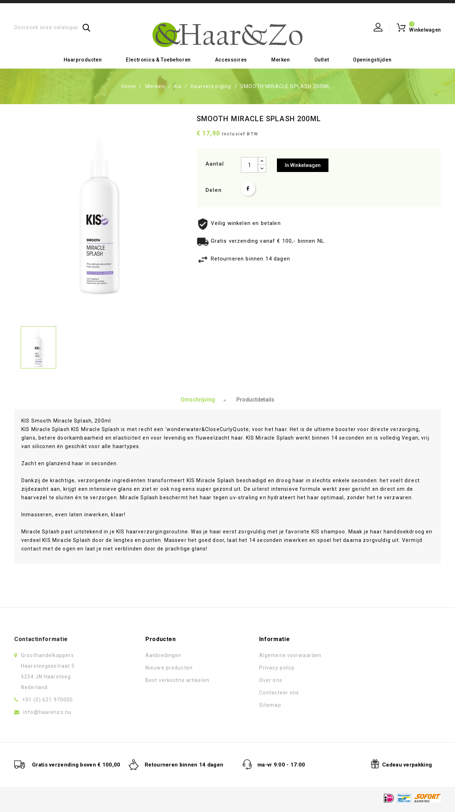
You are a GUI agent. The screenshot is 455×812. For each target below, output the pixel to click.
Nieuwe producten (169, 668)
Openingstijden (372, 60)
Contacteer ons (279, 692)
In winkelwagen (303, 165)
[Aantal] (249, 165)
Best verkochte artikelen (177, 680)
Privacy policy (277, 668)
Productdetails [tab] (255, 399)
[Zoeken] (52, 27)
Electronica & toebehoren (158, 60)
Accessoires (231, 60)
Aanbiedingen (163, 655)
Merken (280, 60)
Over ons (270, 680)
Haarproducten (83, 60)
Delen (248, 189)
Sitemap (270, 705)
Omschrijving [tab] (198, 399)
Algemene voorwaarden (290, 655)
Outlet (321, 60)
